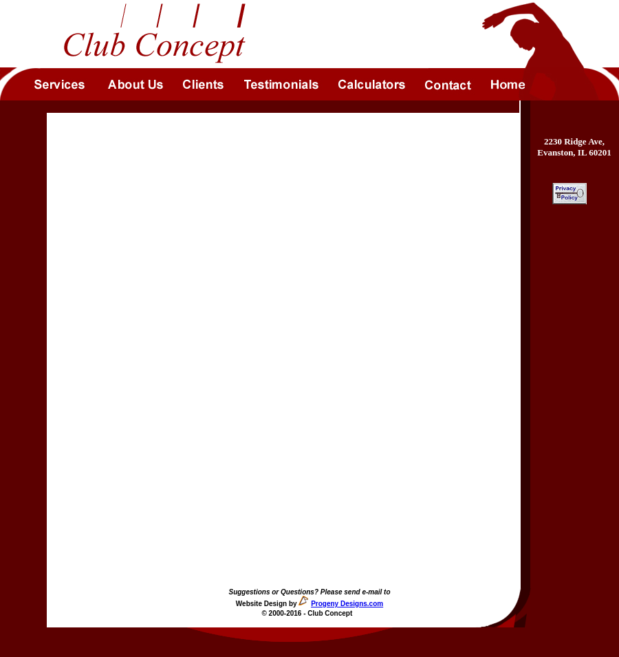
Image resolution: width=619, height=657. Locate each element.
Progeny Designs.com (347, 603)
